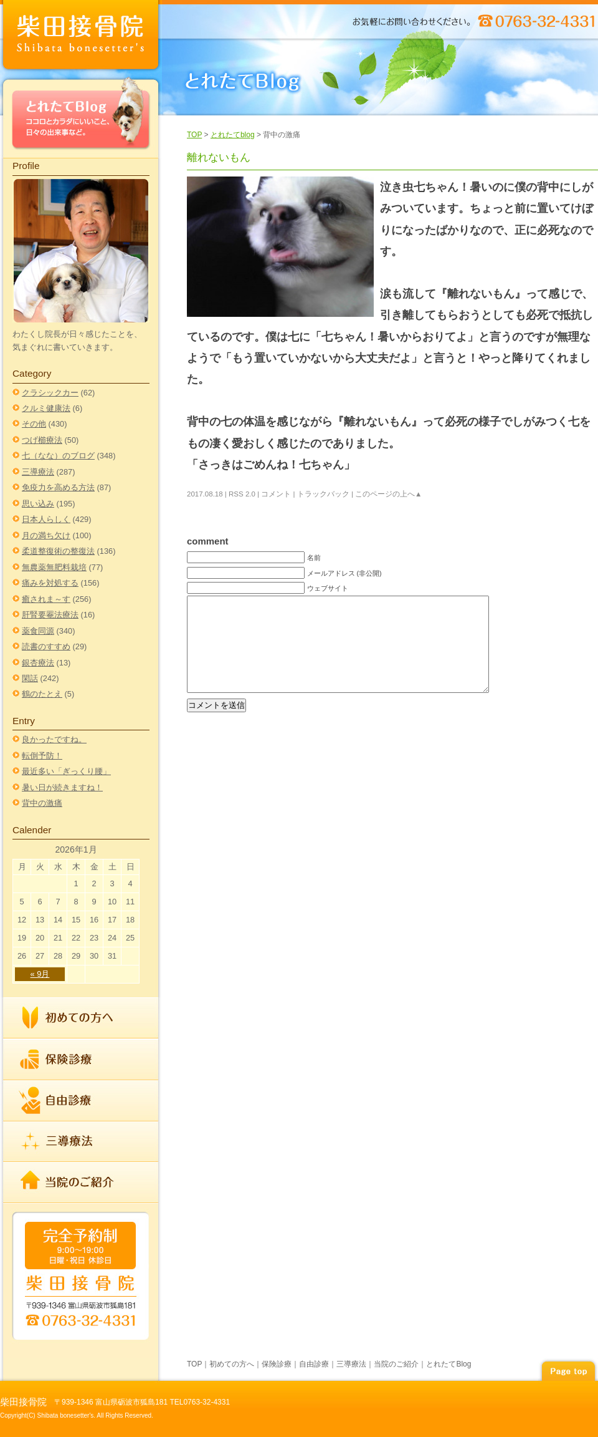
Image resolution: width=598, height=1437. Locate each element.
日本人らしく (46, 519)
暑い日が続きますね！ (62, 787)
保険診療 (81, 1059)
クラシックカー (50, 392)
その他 (34, 423)
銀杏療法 (38, 662)
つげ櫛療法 (42, 440)
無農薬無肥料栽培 (54, 567)
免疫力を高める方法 (58, 487)
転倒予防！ (42, 755)
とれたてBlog (81, 116)
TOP (194, 134)
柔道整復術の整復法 (58, 551)
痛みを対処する (50, 583)
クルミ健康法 (46, 408)
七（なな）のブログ (58, 455)
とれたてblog (233, 134)
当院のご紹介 (81, 1181)
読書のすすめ (46, 646)
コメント (276, 494)
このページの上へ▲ (388, 494)
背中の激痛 (42, 803)
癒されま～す (46, 599)
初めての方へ (81, 1018)
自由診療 (81, 1100)
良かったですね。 (54, 739)
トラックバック (323, 494)
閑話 (30, 678)
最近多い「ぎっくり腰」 (66, 771)
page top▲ (568, 1369)
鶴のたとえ (42, 694)
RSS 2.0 (242, 494)
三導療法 (38, 472)
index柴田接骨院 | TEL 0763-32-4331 (81, 37)
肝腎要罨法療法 (50, 614)
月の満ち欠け (46, 535)
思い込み (38, 503)
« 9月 (40, 974)
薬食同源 (38, 631)
